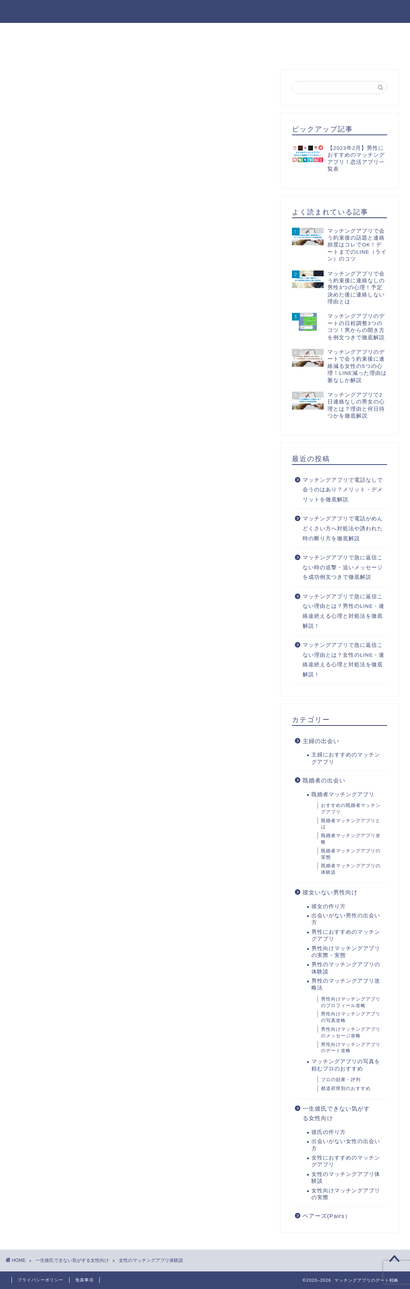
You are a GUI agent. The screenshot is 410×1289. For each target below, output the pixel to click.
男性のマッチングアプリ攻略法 (331, 32)
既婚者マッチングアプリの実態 (351, 854)
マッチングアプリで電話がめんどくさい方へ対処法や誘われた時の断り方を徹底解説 (343, 528)
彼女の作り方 (35, 32)
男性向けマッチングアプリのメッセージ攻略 (351, 1032)
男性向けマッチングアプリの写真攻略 (351, 1017)
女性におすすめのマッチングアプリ (220, 49)
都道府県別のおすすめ (346, 1088)
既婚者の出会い (324, 780)
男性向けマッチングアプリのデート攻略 (351, 1048)
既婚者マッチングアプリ (342, 794)
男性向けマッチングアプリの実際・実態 (345, 952)
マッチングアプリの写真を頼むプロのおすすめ (345, 1065)
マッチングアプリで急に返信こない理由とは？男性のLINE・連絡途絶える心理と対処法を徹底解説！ (343, 611)
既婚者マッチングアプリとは (351, 824)
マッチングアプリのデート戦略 (205, 11)
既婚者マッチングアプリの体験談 (351, 869)
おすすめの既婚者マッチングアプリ (351, 809)
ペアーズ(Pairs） (327, 1216)
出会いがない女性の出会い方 (112, 49)
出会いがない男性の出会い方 (112, 32)
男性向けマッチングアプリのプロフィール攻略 (351, 1002)
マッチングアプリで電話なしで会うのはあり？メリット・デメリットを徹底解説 (343, 489)
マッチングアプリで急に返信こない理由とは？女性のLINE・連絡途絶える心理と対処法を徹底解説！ (343, 659)
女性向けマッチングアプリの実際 (345, 1194)
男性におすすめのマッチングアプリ (220, 32)
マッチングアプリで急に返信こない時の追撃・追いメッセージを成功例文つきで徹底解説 (343, 567)
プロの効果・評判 (341, 1079)
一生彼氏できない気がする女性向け (336, 1113)
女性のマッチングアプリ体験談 (345, 1177)
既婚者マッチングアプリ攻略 (351, 839)
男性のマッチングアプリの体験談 (345, 968)
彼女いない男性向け (330, 892)
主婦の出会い (321, 741)
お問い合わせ (306, 49)
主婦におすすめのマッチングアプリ (345, 758)
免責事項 (84, 1280)
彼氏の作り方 (35, 49)
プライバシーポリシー (40, 1280)
